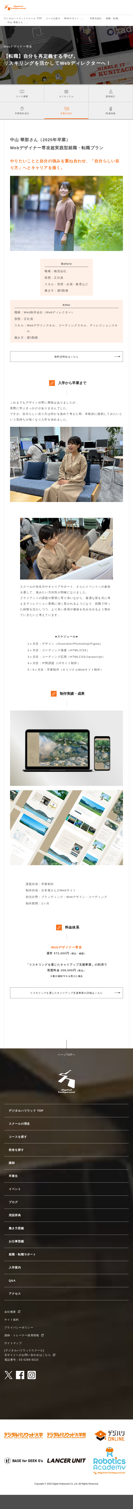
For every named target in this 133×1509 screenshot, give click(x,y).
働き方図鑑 (16, 1228)
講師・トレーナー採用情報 (21, 1335)
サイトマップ (13, 1343)
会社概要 (10, 1312)
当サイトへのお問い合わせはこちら (27, 1355)
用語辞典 (15, 1215)
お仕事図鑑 (16, 1241)
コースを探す (18, 1136)
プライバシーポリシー (18, 1327)
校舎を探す (16, 1149)
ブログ (13, 1202)
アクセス (15, 1293)
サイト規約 (11, 1319)
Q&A (12, 1280)
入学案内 (15, 1267)
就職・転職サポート (22, 1254)
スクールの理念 (19, 1123)
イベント (15, 1189)
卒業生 (13, 1176)
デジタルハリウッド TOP (26, 1110)
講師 (12, 1163)
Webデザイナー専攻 (66, 947)
